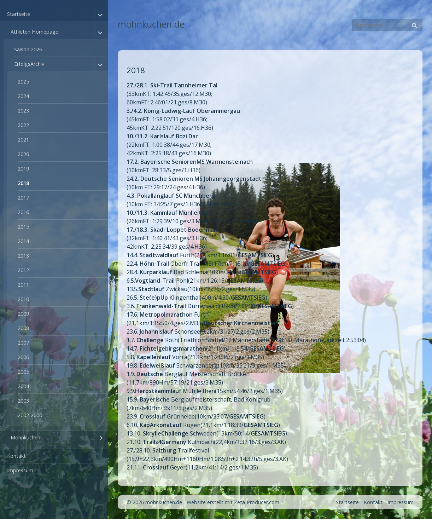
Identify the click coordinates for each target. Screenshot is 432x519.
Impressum (20, 470)
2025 (23, 81)
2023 (23, 110)
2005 (23, 371)
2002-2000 (30, 415)
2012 (23, 270)
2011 (23, 284)
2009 (23, 313)
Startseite (18, 14)
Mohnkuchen (25, 437)
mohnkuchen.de (151, 24)
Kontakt (16, 455)
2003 (23, 400)
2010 (23, 299)
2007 (23, 342)
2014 (23, 241)
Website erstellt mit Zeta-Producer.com (233, 502)
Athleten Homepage (34, 31)
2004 (23, 386)
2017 (23, 197)
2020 (23, 154)
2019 (23, 168)
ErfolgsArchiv (29, 63)
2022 (23, 125)
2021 (23, 139)
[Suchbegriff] (387, 25)
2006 (23, 357)
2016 (23, 212)
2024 (23, 96)
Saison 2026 (28, 49)
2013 (23, 255)
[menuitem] (54, 228)
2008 (23, 328)
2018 (23, 183)
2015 (23, 226)
